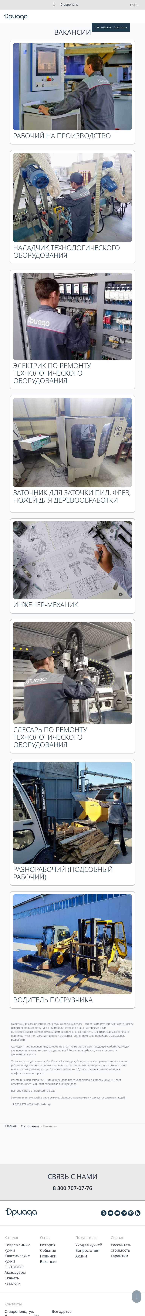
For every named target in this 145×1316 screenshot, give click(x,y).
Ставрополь (69, 4)
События (48, 1250)
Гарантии (119, 1255)
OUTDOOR (14, 1266)
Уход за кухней (88, 1244)
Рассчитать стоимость (111, 27)
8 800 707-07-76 (72, 1188)
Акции (81, 1256)
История (48, 1244)
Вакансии (49, 1261)
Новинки (48, 1256)
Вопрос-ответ (87, 1250)
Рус (134, 5)
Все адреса (62, 1311)
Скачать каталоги (13, 1280)
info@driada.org (41, 1104)
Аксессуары (15, 1272)
